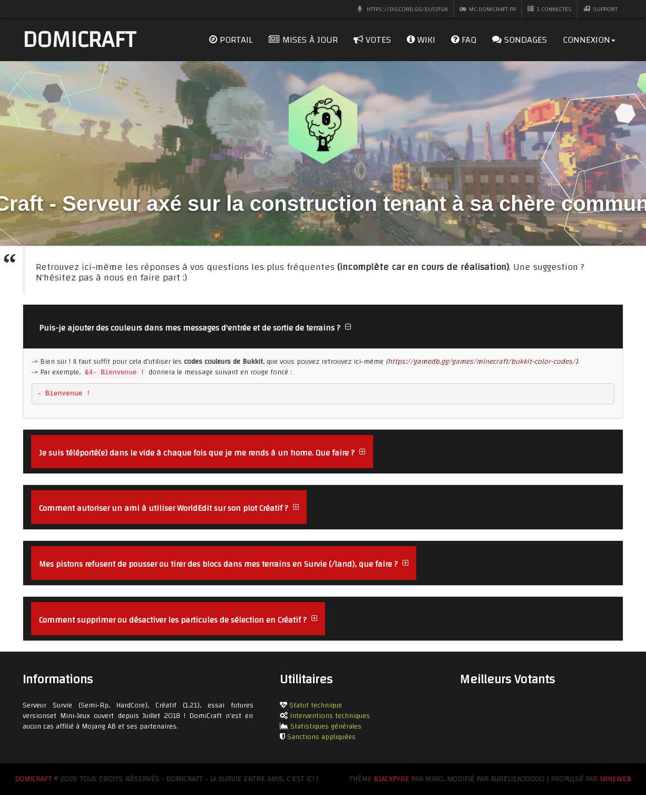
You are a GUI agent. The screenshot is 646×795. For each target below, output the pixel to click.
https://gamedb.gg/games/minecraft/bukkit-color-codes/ (481, 362)
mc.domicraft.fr (487, 9)
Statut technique (315, 705)
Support (600, 9)
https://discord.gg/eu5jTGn (402, 9)
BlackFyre (391, 779)
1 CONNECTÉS (549, 9)
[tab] (323, 327)
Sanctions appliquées (321, 737)
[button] (195, 327)
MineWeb (615, 779)
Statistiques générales (325, 726)
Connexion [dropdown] (589, 40)
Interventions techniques (330, 716)
